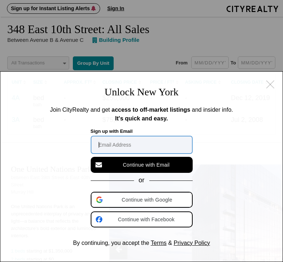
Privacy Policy (192, 243)
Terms (159, 243)
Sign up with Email (112, 131)
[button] (142, 199)
